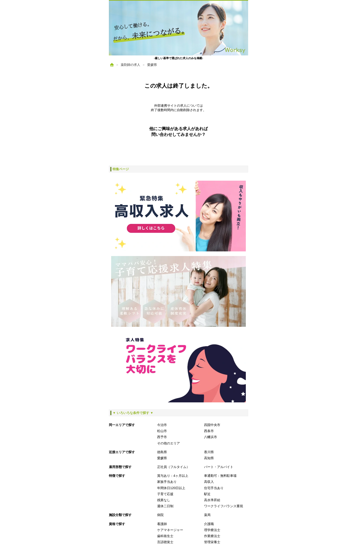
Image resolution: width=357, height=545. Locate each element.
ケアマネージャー (170, 530)
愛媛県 (152, 65)
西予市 (162, 437)
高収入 (209, 482)
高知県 (209, 458)
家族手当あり (167, 482)
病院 (160, 515)
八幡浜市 (210, 437)
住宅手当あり (214, 488)
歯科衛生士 (165, 536)
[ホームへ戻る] (178, 28)
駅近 (207, 494)
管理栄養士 (212, 542)
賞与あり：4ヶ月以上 (172, 476)
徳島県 (162, 452)
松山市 (162, 431)
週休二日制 (165, 506)
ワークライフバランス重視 (223, 506)
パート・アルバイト (218, 467)
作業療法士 (212, 536)
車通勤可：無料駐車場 (220, 476)
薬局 (207, 515)
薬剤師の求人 (130, 65)
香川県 (209, 452)
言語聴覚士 (165, 542)
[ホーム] (112, 65)
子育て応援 (165, 494)
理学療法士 (212, 530)
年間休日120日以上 (171, 488)
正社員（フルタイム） (173, 467)
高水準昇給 (212, 500)
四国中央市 (212, 425)
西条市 (209, 431)
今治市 (162, 425)
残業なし (163, 500)
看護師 (162, 524)
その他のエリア (168, 443)
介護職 (209, 524)
